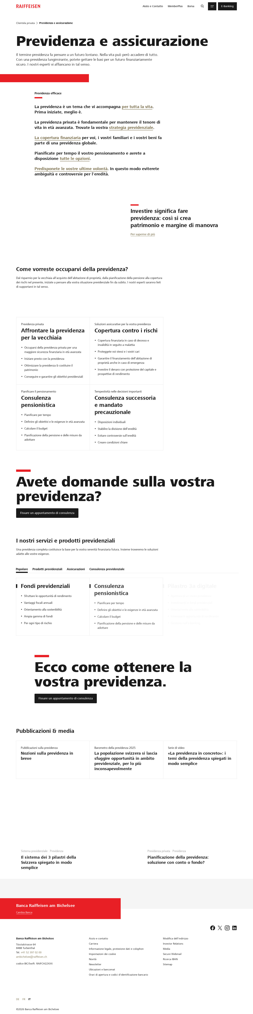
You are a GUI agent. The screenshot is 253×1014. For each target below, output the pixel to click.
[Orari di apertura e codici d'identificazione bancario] (118, 974)
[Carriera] (93, 943)
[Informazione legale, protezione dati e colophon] (116, 948)
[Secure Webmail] (172, 954)
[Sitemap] (167, 964)
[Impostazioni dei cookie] (102, 954)
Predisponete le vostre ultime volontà (71, 168)
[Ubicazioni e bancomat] (102, 969)
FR (230, 999)
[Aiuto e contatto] (98, 938)
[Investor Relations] (173, 943)
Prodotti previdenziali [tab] (47, 569)
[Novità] (92, 959)
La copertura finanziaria (58, 137)
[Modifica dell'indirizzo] (175, 938)
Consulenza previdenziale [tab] (106, 569)
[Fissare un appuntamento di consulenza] (47, 513)
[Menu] (212, 6)
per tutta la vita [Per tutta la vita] (137, 106)
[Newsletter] (95, 964)
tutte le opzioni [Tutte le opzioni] (75, 158)
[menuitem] (152, 6)
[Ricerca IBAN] (170, 959)
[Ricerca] (202, 6)
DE (223, 999)
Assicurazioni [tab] (76, 569)
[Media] (166, 948)
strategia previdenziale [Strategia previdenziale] (131, 127)
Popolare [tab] (22, 569)
